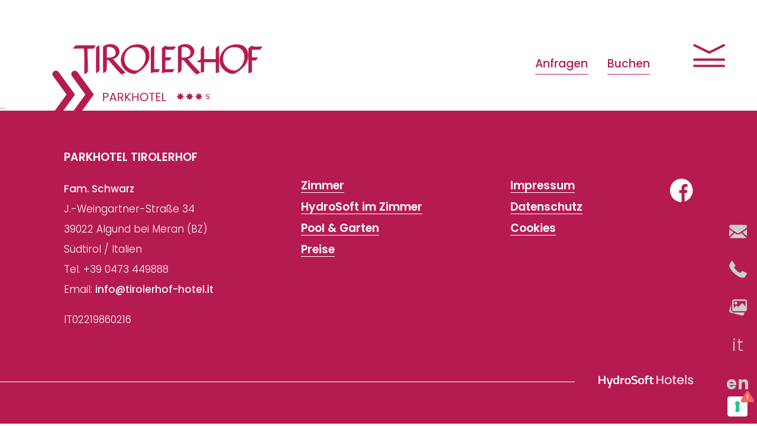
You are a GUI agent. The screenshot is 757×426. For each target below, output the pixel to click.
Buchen (628, 64)
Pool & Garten (340, 228)
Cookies (533, 228)
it (738, 345)
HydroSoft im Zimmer (361, 207)
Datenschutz (546, 207)
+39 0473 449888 (126, 269)
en (738, 383)
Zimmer (322, 186)
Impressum (542, 186)
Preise (318, 250)
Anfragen (561, 64)
